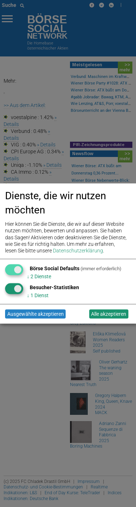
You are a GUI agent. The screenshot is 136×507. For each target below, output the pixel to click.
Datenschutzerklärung (78, 250)
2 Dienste (39, 276)
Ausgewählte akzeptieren (35, 314)
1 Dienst (38, 295)
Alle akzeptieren (108, 314)
